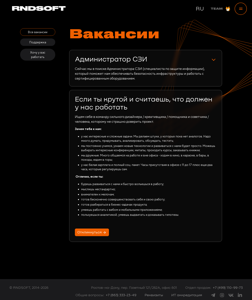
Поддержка (37, 42)
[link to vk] (231, 295)
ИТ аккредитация (186, 295)
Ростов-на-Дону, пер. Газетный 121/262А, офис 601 (134, 287)
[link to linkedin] (240, 295)
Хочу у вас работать (37, 55)
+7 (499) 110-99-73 (228, 287)
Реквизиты (154, 295)
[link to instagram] (222, 295)
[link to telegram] (213, 295)
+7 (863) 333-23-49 (121, 295)
